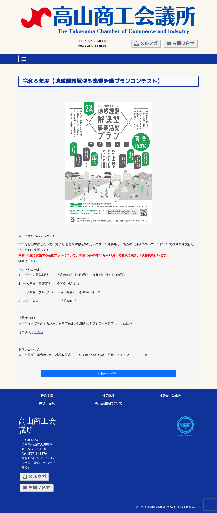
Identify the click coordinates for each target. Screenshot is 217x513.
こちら (32, 261)
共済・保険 (47, 403)
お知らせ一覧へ (108, 373)
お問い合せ (180, 43)
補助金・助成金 (170, 395)
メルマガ (146, 43)
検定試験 (108, 395)
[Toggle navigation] (23, 59)
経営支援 (47, 395)
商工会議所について (108, 403)
